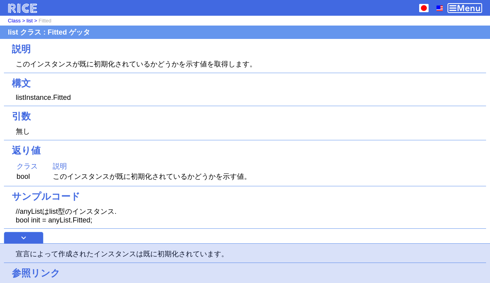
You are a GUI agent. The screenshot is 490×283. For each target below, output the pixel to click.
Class (14, 21)
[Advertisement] (245, 263)
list (29, 21)
